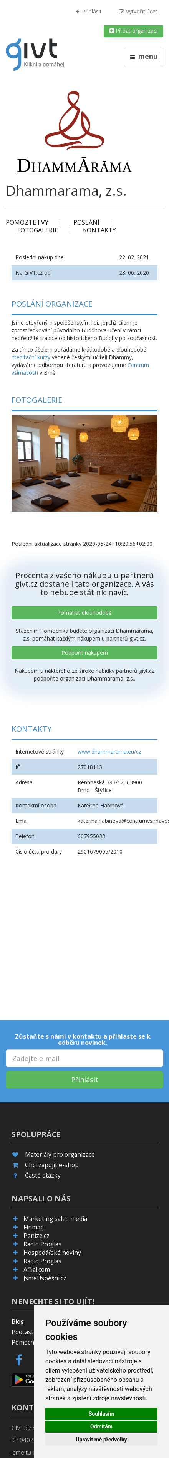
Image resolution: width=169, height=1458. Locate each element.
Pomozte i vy (27, 222)
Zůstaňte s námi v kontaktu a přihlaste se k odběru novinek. (83, 1039)
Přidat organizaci (133, 30)
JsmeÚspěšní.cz (44, 1278)
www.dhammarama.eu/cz (109, 751)
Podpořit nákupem (84, 652)
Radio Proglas (42, 1244)
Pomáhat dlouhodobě (84, 612)
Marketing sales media (55, 1219)
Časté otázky (43, 1175)
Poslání (86, 222)
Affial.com (36, 1270)
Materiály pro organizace (60, 1155)
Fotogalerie (37, 230)
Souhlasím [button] (101, 1414)
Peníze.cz (36, 1236)
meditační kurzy (31, 357)
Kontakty (99, 230)
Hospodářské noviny (52, 1253)
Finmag (33, 1227)
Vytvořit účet (138, 11)
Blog (18, 1322)
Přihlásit (89, 11)
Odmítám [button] (101, 1426)
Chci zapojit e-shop (52, 1165)
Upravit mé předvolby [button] (101, 1439)
